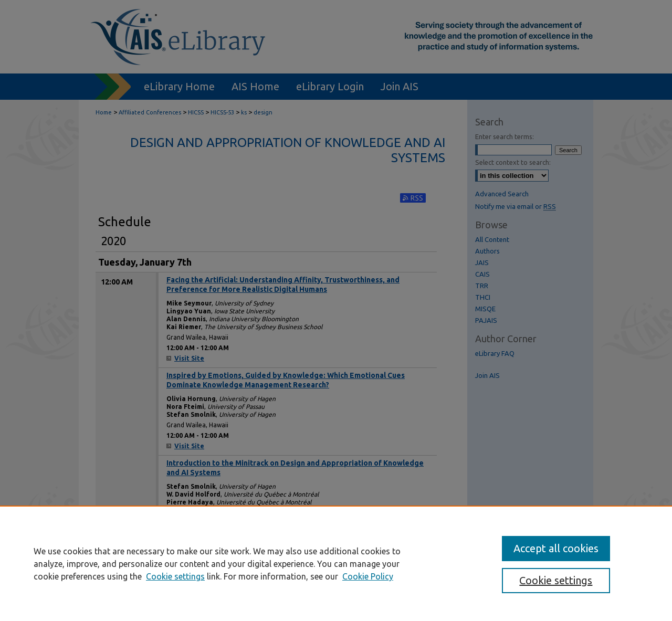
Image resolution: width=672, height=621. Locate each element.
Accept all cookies (555, 548)
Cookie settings (175, 576)
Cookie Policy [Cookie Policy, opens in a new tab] (367, 576)
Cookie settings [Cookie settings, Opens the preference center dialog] (555, 580)
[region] (336, 563)
